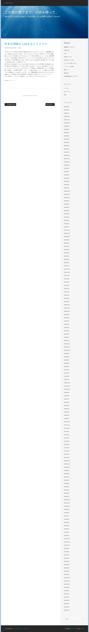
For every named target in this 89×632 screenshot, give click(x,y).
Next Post (50, 104)
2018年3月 (66, 412)
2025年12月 (67, 116)
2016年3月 (66, 490)
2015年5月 (66, 522)
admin (19, 47)
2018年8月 (66, 395)
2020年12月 (67, 305)
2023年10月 (67, 197)
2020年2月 (66, 337)
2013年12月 (67, 577)
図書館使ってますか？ (69, 47)
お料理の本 (67, 50)
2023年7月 (66, 207)
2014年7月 (66, 555)
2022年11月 (67, 233)
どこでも (66, 88)
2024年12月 (67, 155)
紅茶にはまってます (69, 60)
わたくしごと (12, 80)
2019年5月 (66, 366)
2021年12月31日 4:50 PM (10, 47)
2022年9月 (66, 240)
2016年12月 (67, 460)
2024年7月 (66, 171)
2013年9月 (66, 587)
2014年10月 (67, 545)
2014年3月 (66, 568)
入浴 (65, 53)
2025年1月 (66, 152)
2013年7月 (66, 594)
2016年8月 (66, 473)
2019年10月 (67, 350)
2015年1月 (66, 535)
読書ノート (67, 69)
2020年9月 (66, 314)
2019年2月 (66, 376)
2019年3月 (66, 373)
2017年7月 (66, 438)
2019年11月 (67, 347)
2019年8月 (66, 356)
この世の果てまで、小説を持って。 (32, 12)
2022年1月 (66, 266)
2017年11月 (67, 425)
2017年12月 (67, 421)
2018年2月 (66, 415)
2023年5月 (66, 214)
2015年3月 (66, 529)
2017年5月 (66, 444)
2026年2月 (66, 110)
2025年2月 (66, 149)
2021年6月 (66, 285)
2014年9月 (66, 548)
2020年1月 (66, 340)
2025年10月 (67, 123)
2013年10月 (67, 584)
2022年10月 (67, 236)
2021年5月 (66, 288)
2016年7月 (66, 477)
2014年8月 (66, 551)
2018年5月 (66, 405)
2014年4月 (66, 564)
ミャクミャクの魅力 (69, 66)
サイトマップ (8, 3)
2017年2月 (66, 454)
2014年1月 (66, 574)
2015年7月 (66, 516)
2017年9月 (66, 431)
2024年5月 (66, 178)
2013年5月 (66, 600)
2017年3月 (66, 451)
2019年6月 (66, 363)
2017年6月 (66, 441)
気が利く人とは (68, 56)
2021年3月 (66, 295)
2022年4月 (66, 256)
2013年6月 (66, 597)
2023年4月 (66, 217)
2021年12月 (67, 269)
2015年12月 (67, 499)
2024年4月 (66, 181)
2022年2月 (66, 262)
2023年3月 (66, 220)
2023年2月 (66, 223)
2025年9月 (66, 126)
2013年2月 (66, 610)
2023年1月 (66, 227)
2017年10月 (67, 428)
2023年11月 (67, 194)
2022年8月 (66, 243)
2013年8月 (66, 590)
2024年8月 (66, 168)
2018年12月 (67, 382)
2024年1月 (66, 188)
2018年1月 (66, 418)
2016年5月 (66, 483)
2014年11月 (67, 542)
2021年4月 (66, 292)
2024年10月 (67, 162)
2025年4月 (66, 142)
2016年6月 (66, 480)
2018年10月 (67, 389)
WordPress (73, 628)
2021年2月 (66, 298)
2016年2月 (66, 493)
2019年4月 (66, 369)
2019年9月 (66, 353)
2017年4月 (66, 447)
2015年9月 (66, 509)
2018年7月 (66, 399)
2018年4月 (66, 408)
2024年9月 (66, 165)
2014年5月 (66, 561)
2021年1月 (66, 301)
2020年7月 (66, 321)
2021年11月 (67, 272)
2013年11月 (67, 581)
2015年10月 (67, 506)
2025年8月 (66, 129)
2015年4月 (66, 525)
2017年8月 (66, 434)
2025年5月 (66, 139)
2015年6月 (66, 519)
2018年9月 (66, 392)
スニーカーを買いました (70, 63)
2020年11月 (67, 308)
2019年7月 (66, 360)
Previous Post (10, 104)
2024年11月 (67, 158)
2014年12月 (67, 538)
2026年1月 (66, 113)
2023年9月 (66, 201)
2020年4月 (66, 330)
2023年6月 (66, 210)
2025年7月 (66, 132)
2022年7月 (66, 246)
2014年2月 (66, 571)
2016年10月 (67, 467)
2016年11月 (67, 464)
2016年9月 (66, 470)
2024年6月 (66, 175)
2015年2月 (66, 532)
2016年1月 (66, 496)
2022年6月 (66, 249)
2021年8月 (66, 279)
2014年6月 (66, 558)
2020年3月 (66, 334)
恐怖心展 (66, 73)
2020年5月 (66, 327)
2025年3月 (66, 145)
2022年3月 (66, 259)
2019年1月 (66, 379)
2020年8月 (66, 318)
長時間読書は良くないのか (70, 76)
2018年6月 (66, 402)
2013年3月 (66, 607)
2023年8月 (66, 204)
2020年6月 (66, 324)
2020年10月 (67, 311)
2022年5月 (66, 253)
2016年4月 (66, 486)
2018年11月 (67, 386)
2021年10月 (67, 275)
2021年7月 (66, 282)
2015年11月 (67, 503)
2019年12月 (67, 343)
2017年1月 (66, 457)
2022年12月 (67, 230)
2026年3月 (66, 106)
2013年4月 (66, 603)
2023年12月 (67, 191)
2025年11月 (67, 119)
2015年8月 (66, 512)
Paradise (82, 628)
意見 (65, 94)
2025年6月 (66, 136)
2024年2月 (66, 184)
